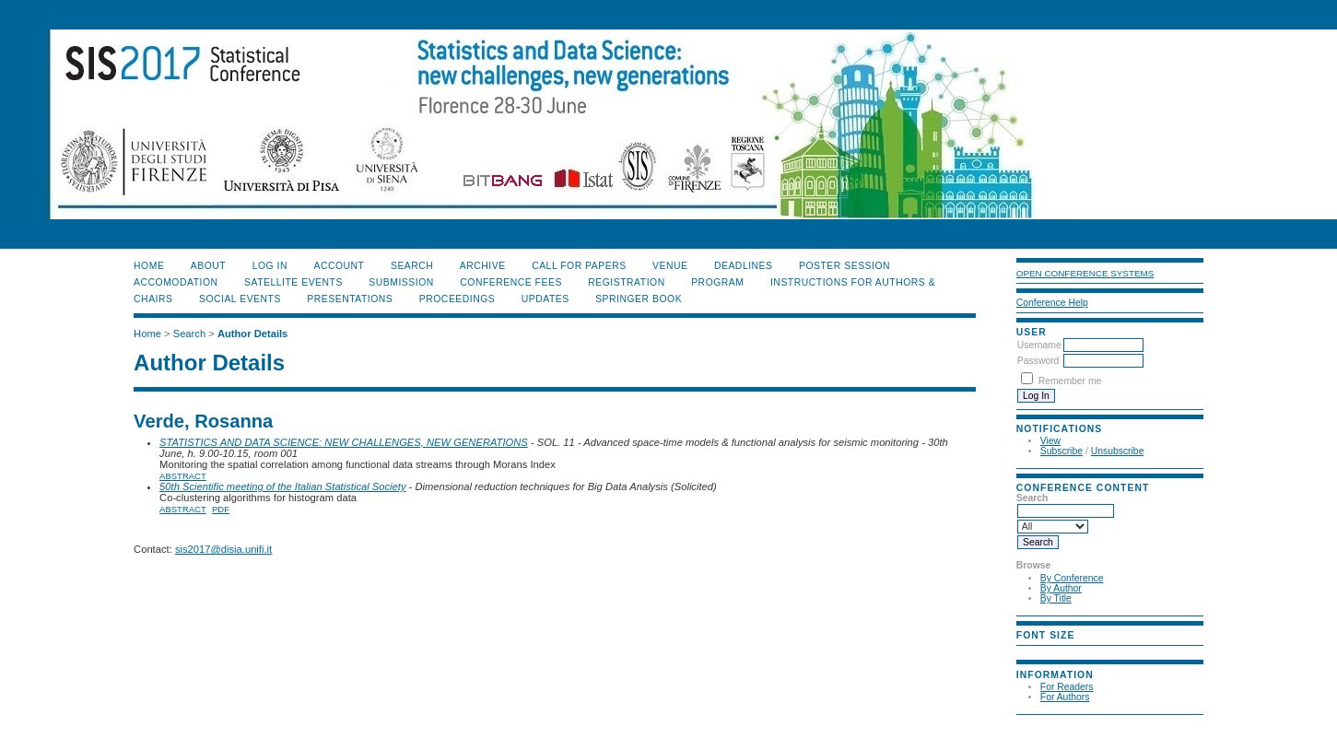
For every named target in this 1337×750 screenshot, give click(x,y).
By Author (1061, 588)
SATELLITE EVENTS (293, 282)
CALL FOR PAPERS (579, 266)
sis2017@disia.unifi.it (223, 549)
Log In (269, 266)
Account (338, 266)
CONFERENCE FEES (511, 282)
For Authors (1065, 697)
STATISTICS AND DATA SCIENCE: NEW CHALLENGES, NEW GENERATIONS (343, 442)
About (208, 266)
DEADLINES (743, 266)
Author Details (252, 333)
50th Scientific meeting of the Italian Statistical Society (282, 486)
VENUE (669, 266)
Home (149, 266)
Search (412, 266)
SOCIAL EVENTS (240, 299)
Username (1039, 345)
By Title (1056, 598)
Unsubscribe (1117, 451)
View (1050, 441)
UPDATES (545, 299)
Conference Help (1052, 303)
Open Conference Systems (1085, 273)
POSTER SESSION (844, 266)
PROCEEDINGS (457, 299)
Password (1038, 361)
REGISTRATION (626, 282)
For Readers (1067, 687)
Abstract (182, 476)
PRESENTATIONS (350, 299)
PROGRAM (717, 282)
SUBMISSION (401, 282)
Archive (483, 266)
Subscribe (1061, 451)
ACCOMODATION (175, 282)
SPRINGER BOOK (638, 299)
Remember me (1070, 381)
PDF (220, 509)
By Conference (1072, 578)
